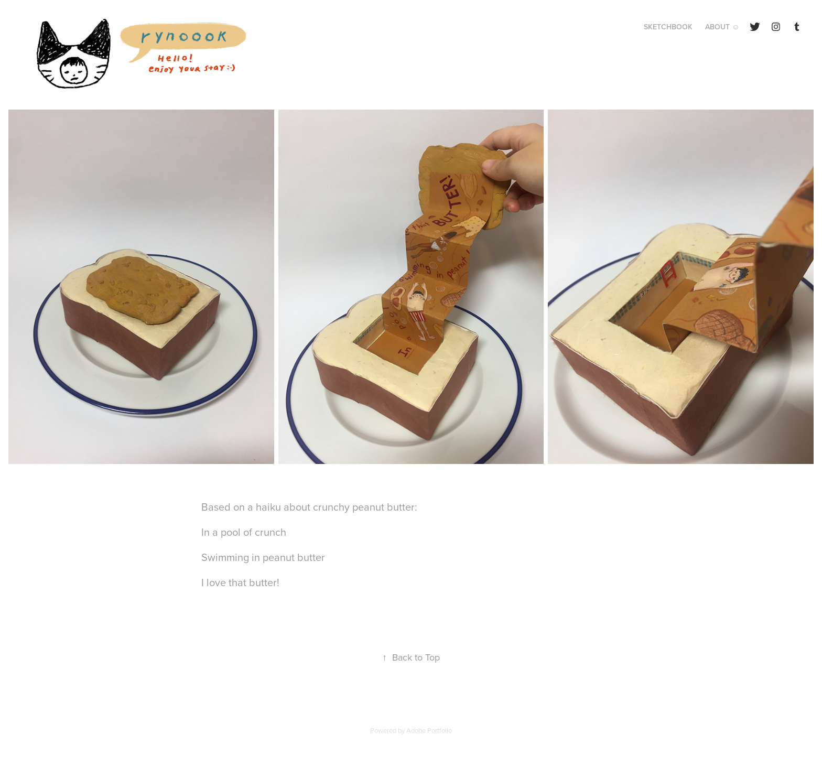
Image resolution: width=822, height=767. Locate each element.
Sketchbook (668, 26)
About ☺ (722, 26)
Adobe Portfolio (429, 730)
